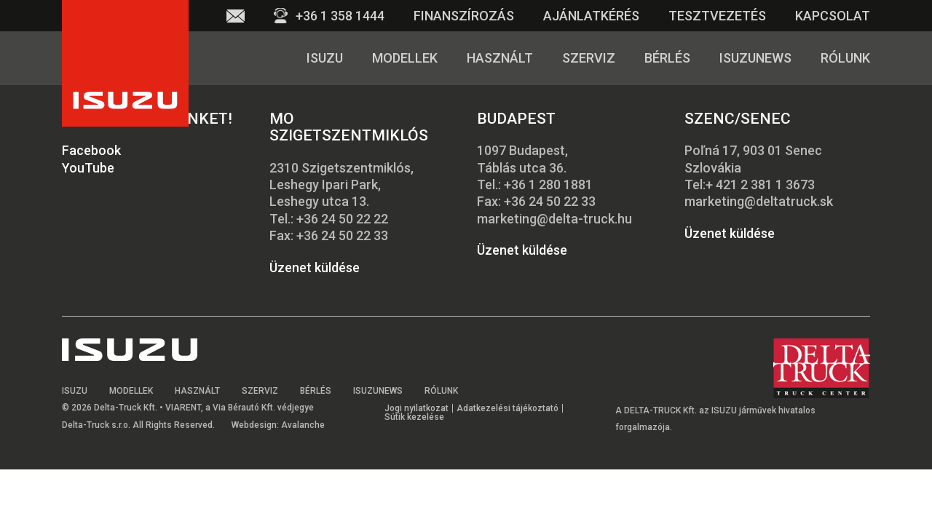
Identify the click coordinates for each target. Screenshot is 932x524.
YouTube (88, 167)
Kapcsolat (832, 15)
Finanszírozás (464, 15)
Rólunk (845, 58)
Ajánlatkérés (591, 15)
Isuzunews (755, 58)
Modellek (405, 58)
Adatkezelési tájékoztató (507, 408)
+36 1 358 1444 (340, 15)
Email (235, 15)
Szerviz (588, 58)
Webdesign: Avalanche (278, 425)
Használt (500, 58)
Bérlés (667, 58)
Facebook (91, 150)
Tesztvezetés (717, 15)
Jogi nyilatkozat (416, 408)
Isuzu (325, 58)
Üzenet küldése (314, 267)
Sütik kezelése (414, 417)
